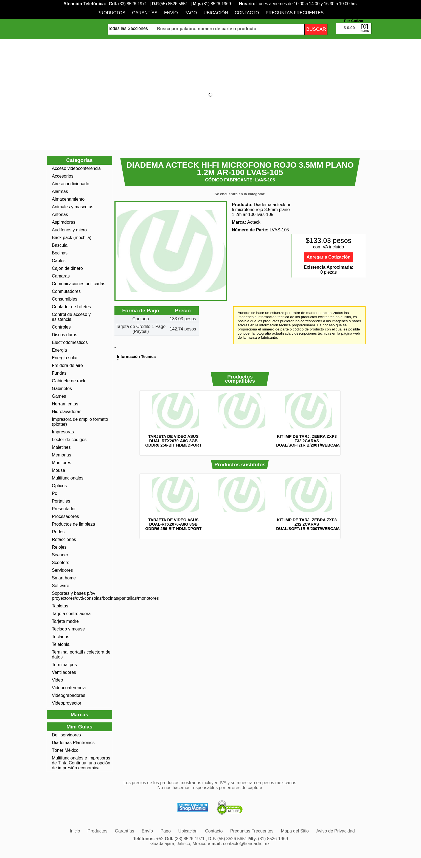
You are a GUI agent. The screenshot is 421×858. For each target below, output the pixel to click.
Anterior (132, 423)
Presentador (64, 508)
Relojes (59, 547)
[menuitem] (111, 12)
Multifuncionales (67, 478)
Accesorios (62, 176)
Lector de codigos (69, 439)
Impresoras (63, 432)
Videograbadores (68, 695)
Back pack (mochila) (71, 237)
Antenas (60, 214)
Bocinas (60, 253)
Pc (54, 493)
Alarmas (60, 191)
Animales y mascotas (72, 206)
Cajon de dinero (67, 268)
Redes (58, 531)
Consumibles (64, 299)
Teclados (60, 636)
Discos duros (64, 334)
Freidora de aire (67, 365)
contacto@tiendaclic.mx (246, 843)
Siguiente (348, 423)
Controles (61, 327)
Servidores (62, 570)
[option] (173, 420)
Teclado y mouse (68, 629)
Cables (59, 260)
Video (57, 680)
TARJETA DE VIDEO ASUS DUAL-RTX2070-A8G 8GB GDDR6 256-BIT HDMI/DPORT (173, 440)
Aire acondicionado (70, 183)
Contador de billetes (71, 306)
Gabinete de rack (68, 380)
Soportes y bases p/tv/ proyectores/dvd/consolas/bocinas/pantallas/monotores (81, 596)
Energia (59, 350)
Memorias (61, 455)
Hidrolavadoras (67, 411)
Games (59, 396)
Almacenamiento (68, 199)
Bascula (60, 245)
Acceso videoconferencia (76, 168)
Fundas (59, 373)
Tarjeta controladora (71, 613)
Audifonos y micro (69, 230)
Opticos (59, 485)
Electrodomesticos (70, 342)
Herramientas (65, 404)
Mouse (58, 470)
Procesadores (65, 516)
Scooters (60, 562)
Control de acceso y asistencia (71, 317)
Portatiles (61, 501)
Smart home (64, 578)
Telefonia (60, 644)
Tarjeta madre (65, 621)
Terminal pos (64, 664)
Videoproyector (66, 703)
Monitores (61, 462)
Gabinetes (62, 388)
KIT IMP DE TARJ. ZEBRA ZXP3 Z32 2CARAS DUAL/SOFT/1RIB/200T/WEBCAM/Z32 (311, 440)
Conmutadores (66, 291)
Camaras (61, 276)
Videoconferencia (69, 687)
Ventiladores (64, 672)
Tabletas (60, 606)
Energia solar (65, 357)
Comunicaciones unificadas (78, 283)
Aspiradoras (63, 222)
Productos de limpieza (73, 524)
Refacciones (64, 539)
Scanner (60, 555)
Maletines (61, 447)
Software (60, 585)
